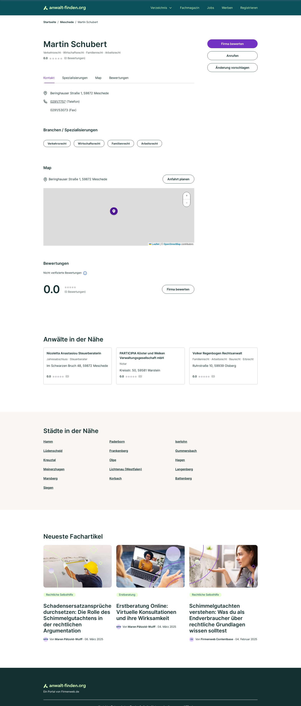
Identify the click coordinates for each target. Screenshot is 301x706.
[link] (77, 366)
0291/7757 (58, 101)
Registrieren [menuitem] (249, 8)
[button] (114, 212)
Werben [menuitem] (227, 8)
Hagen (48, 460)
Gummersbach (107, 451)
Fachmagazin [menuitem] (189, 8)
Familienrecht (121, 143)
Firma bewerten (178, 289)
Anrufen (233, 56)
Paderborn (104, 441)
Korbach (103, 469)
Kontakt (103, 689)
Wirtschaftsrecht (89, 143)
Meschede (67, 22)
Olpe (207, 451)
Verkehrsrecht (57, 143)
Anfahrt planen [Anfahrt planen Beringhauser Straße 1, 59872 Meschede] (178, 179)
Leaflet (154, 244)
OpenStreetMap (172, 244)
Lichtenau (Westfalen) (166, 460)
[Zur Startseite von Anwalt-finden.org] (64, 7)
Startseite (49, 22)
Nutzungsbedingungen (165, 689)
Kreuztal (156, 451)
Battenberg (158, 469)
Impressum (199, 689)
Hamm (48, 441)
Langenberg (213, 460)
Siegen (209, 469)
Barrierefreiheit (139, 689)
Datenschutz (119, 689)
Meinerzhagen (107, 460)
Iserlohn (156, 441)
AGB (186, 689)
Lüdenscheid (213, 441)
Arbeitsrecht (149, 143)
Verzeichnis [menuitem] (158, 8)
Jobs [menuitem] (210, 8)
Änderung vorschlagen (232, 67)
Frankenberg (52, 451)
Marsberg (50, 469)
